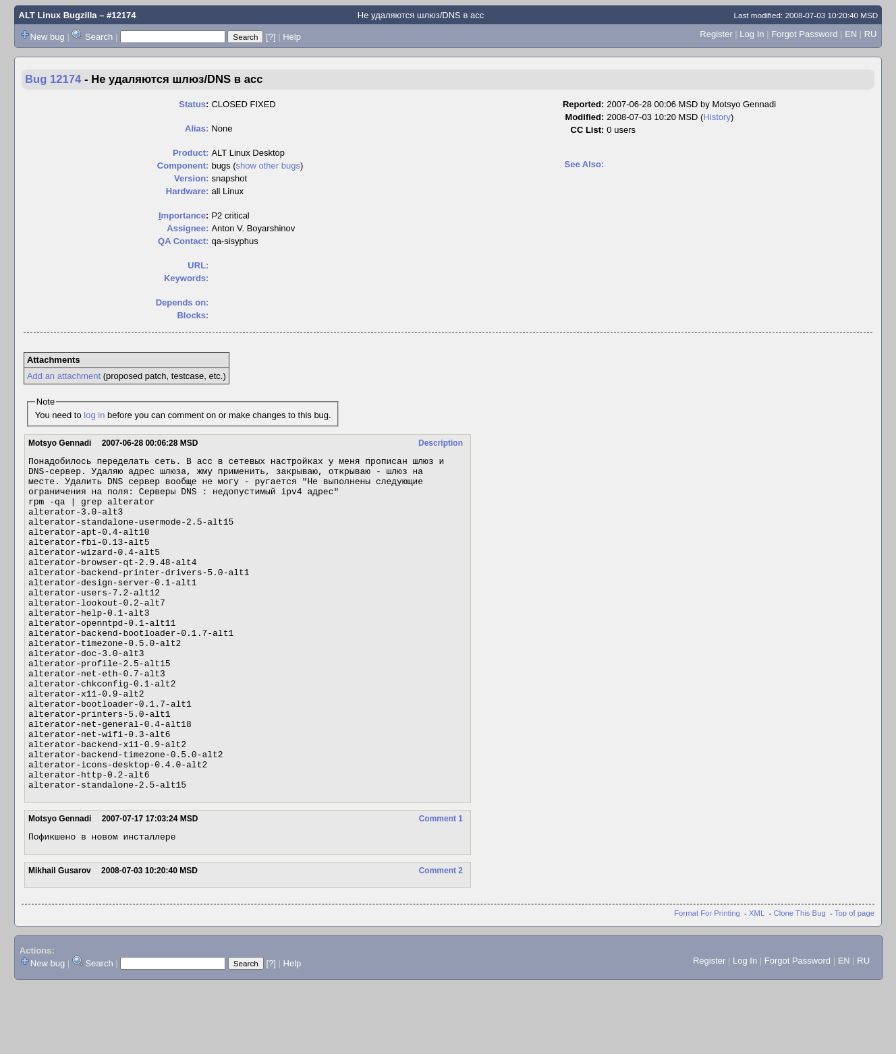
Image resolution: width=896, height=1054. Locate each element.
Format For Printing (707, 982)
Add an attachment (64, 376)
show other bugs (268, 165)
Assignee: (187, 228)
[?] (270, 37)
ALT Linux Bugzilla (58, 15)
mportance (182, 215)
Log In (751, 34)
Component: (183, 165)
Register (716, 34)
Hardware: (187, 191)
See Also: (585, 164)
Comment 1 (441, 885)
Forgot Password (804, 34)
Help (292, 37)
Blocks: (192, 315)
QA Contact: (183, 241)
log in (94, 415)
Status (192, 104)
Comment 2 (441, 939)
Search (99, 37)
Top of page (854, 982)
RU (870, 34)
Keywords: (186, 278)
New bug (47, 37)
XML (756, 982)
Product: (190, 153)
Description (440, 443)
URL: (198, 265)
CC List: (588, 130)
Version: (191, 178)
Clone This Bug (800, 982)
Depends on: (182, 302)
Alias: (196, 128)
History (716, 117)
